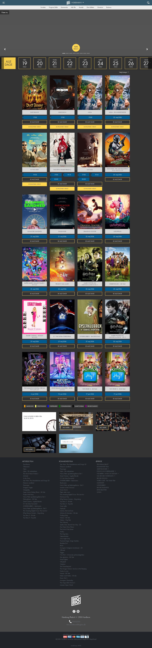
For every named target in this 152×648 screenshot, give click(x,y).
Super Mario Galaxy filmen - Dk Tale (34, 492)
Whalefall (63, 562)
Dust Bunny (26, 464)
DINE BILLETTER (102, 490)
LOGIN (99, 492)
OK (64, 446)
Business (108, 7)
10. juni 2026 (62, 394)
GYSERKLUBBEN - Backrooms (32, 506)
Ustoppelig (26, 490)
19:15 (67, 174)
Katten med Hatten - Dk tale (68, 576)
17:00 (29, 117)
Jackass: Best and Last (66, 511)
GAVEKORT (100, 483)
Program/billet (53, 7)
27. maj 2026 (35, 341)
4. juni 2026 (34, 394)
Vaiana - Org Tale (65, 520)
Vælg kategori (123, 72)
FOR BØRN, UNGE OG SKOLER (107, 474)
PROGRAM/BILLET (102, 464)
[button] (5, 49)
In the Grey (26, 478)
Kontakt (81, 7)
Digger (62, 552)
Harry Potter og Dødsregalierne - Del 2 (35, 508)
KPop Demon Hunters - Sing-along (33, 513)
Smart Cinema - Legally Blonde (32, 501)
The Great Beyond (65, 566)
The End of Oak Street (66, 529)
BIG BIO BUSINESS (103, 488)
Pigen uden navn (65, 492)
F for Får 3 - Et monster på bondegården (72, 555)
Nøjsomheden (64, 536)
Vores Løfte (63, 506)
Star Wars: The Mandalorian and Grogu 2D (36, 481)
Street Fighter (64, 559)
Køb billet (76, 47)
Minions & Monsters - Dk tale (69, 513)
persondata (80, 634)
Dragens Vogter (28, 488)
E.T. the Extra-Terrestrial (30, 504)
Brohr (61, 546)
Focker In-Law (64, 571)
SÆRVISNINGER (102, 469)
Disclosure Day (64, 497)
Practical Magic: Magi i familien (69, 541)
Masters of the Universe (67, 488)
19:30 (29, 174)
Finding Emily (64, 515)
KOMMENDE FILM (103, 467)
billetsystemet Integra (80, 639)
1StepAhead (92, 639)
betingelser (73, 634)
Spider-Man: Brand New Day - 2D (70, 525)
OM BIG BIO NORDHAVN (105, 476)
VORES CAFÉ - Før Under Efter (106, 481)
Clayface (62, 564)
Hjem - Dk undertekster (30, 471)
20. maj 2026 (117, 175)
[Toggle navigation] (3, 3)
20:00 (54, 179)
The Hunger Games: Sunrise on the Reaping (73, 569)
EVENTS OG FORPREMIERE (105, 471)
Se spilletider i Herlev (34, 127)
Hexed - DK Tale (65, 573)
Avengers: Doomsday (66, 580)
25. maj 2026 (117, 289)
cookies (87, 634)
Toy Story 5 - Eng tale (29, 518)
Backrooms (63, 483)
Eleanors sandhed (28, 483)
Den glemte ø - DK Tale (67, 557)
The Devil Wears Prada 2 (30, 474)
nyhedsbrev (66, 634)
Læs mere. (103, 428)
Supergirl (62, 508)
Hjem (24, 469)
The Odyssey (64, 522)
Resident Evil (63, 543)
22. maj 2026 (117, 117)
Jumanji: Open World (66, 585)
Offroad (62, 550)
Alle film (73, 7)
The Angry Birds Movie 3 (67, 583)
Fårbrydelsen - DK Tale (30, 499)
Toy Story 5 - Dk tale (29, 515)
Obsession (26, 467)
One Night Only (65, 539)
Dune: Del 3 (63, 578)
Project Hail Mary (28, 494)
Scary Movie (64, 490)
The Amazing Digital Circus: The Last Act (35, 511)
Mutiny (62, 532)
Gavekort (100, 7)
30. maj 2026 (117, 341)
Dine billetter (90, 7)
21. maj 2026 (35, 236)
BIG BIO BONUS (102, 478)
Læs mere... (67, 428)
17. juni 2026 (90, 394)
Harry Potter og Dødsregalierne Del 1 (34, 497)
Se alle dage (34, 122)
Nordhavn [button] (77, 2)
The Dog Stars (64, 534)
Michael (25, 476)
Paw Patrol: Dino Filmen (67, 527)
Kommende (64, 7)
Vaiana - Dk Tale (65, 518)
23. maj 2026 (90, 236)
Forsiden (43, 7)
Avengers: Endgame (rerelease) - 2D (71, 548)
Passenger (26, 485)
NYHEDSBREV (101, 485)
